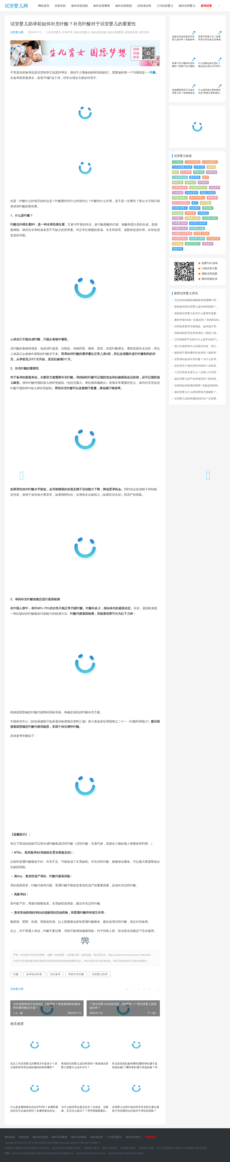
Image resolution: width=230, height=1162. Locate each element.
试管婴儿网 (16, 6)
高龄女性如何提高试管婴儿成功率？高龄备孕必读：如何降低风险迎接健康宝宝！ (183, 38)
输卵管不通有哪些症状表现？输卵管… (196, 352)
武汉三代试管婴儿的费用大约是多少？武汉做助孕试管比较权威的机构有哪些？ (33, 1065)
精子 (195, 203)
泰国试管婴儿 (180, 197)
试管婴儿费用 (197, 238)
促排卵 (211, 167)
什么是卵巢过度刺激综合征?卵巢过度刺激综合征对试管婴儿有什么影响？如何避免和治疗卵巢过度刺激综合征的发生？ (210, 91)
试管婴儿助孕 (100, 974)
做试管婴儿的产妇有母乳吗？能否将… (196, 378)
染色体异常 (191, 192)
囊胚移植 (194, 177)
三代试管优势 (192, 162)
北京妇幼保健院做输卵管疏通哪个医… (196, 300)
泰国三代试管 (207, 192)
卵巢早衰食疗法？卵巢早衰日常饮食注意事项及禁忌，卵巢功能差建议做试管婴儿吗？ (209, 38)
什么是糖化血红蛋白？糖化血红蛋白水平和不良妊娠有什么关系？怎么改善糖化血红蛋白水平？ (209, 65)
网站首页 (43, 5)
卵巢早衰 (211, 172)
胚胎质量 (177, 213)
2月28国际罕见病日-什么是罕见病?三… (196, 339)
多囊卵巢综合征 (198, 187)
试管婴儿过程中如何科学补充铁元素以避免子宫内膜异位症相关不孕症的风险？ (135, 1108)
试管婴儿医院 (210, 218)
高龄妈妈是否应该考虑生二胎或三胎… (196, 332)
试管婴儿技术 (180, 228)
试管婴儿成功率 (198, 223)
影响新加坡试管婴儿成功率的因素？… (196, 306)
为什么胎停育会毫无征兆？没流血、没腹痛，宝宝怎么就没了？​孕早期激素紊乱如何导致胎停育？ (84, 1109)
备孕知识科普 (34, 974)
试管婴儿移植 (180, 238)
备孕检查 (203, 182)
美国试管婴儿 (180, 208)
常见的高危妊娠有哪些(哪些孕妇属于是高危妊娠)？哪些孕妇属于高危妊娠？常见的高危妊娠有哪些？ (134, 1065)
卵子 (175, 172)
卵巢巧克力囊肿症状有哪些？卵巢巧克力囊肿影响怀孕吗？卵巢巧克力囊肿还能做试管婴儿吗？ (183, 65)
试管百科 (60, 5)
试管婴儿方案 (197, 228)
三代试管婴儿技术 (182, 167)
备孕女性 (190, 182)
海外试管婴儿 (187, 5)
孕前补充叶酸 (76, 974)
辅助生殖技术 (192, 243)
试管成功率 (144, 5)
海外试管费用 (101, 5)
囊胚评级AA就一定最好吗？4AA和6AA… (197, 319)
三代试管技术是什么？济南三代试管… (196, 372)
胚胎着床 (194, 208)
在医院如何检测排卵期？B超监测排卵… (197, 385)
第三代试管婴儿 (181, 203)
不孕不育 (67, 32)
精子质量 (205, 203)
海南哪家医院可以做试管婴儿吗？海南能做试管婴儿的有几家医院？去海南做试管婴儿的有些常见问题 (183, 91)
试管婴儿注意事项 (182, 233)
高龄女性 (177, 248)
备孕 (205, 177)
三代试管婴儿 (165, 5)
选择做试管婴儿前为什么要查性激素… (196, 313)
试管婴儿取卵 (180, 223)
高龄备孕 (207, 243)
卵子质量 (185, 172)
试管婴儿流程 (201, 233)
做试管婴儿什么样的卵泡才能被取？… (196, 392)
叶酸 (153, 72)
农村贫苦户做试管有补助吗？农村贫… (196, 365)
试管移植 (177, 243)
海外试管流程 (79, 5)
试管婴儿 (177, 218)
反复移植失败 (180, 177)
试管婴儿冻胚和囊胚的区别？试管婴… (196, 398)
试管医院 (203, 213)
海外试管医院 (123, 5)
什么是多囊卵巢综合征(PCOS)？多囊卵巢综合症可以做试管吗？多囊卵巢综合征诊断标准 (34, 1109)
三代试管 (177, 162)
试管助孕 (190, 213)
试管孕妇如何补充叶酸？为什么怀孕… (196, 359)
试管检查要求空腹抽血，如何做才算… (196, 326)
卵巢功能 (198, 172)
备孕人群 (177, 182)
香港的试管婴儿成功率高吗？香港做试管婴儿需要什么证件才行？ (84, 1065)
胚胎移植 (207, 208)
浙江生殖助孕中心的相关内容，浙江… (196, 346)
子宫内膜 (177, 192)
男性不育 (212, 197)
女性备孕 (55, 974)
